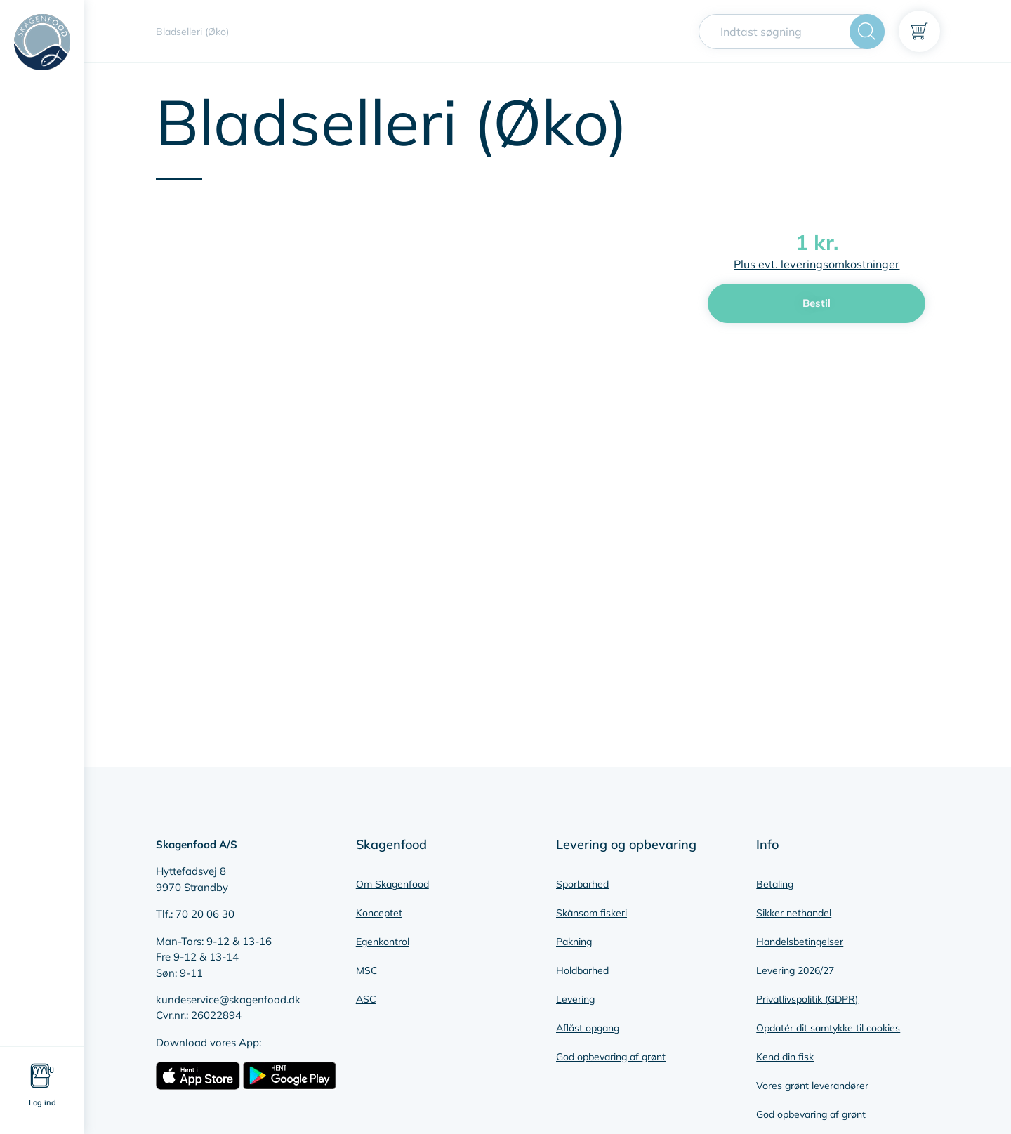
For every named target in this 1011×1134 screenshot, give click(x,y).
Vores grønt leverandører (812, 1085)
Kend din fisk (785, 1056)
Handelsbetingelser (799, 941)
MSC (367, 970)
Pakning (574, 941)
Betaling (774, 884)
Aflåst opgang (587, 1028)
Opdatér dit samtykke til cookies (828, 1028)
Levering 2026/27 (795, 970)
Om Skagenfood (392, 884)
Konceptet (379, 912)
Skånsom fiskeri (591, 912)
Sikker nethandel (793, 912)
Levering (575, 999)
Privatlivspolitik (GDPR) (807, 999)
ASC (366, 999)
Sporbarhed (582, 884)
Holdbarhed (582, 970)
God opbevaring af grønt (611, 1056)
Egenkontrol (382, 941)
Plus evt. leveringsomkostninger (816, 264)
